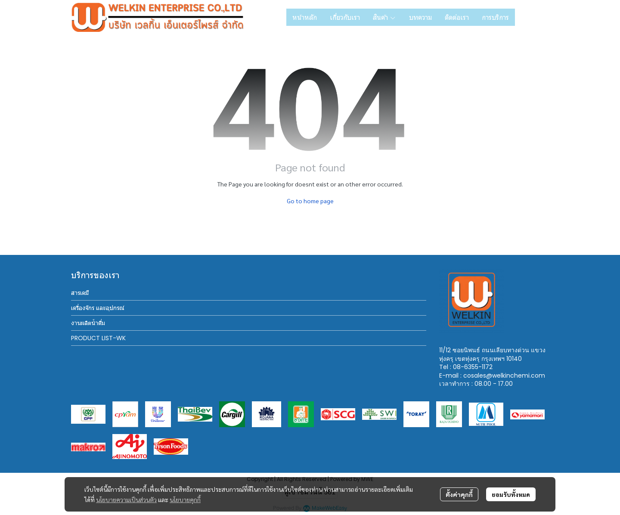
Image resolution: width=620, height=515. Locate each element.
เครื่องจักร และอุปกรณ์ (97, 308)
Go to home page (310, 201)
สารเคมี (80, 293)
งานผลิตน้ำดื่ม (88, 323)
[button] (535, 17)
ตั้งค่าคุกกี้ (459, 494)
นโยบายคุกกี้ (185, 499)
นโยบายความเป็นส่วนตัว (126, 499)
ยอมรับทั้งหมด (511, 494)
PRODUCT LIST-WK (98, 338)
